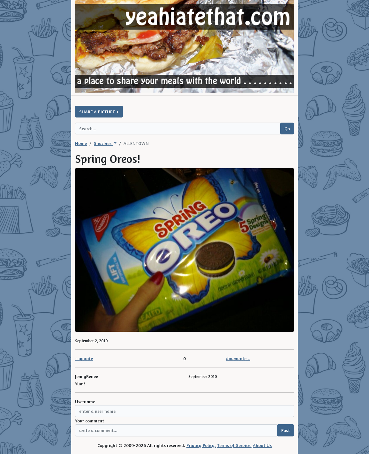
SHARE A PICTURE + (99, 111)
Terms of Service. (234, 445)
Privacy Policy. (201, 445)
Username (85, 401)
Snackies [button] (103, 143)
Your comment (89, 420)
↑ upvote (84, 358)
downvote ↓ (238, 358)
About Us (262, 445)
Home (81, 143)
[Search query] (178, 128)
